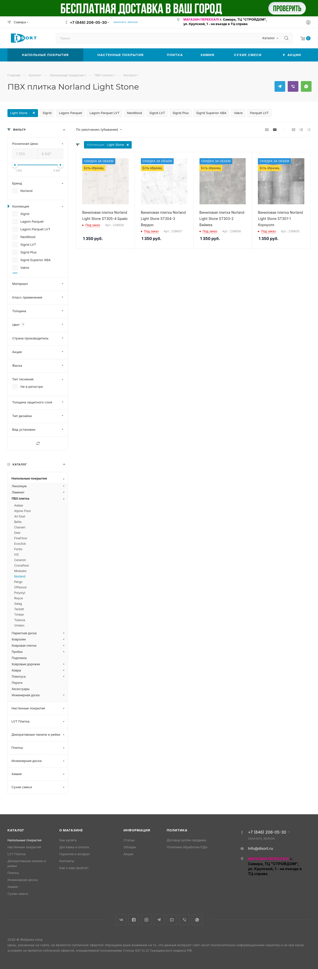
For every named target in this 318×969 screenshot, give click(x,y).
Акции (128, 854)
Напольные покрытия (24, 840)
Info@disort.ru (260, 848)
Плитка (13, 873)
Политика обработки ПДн (187, 847)
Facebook (133, 919)
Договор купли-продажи (186, 840)
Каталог (15, 830)
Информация (136, 830)
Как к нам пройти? (74, 868)
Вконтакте (121, 919)
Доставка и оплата (74, 847)
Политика (177, 830)
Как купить (68, 840)
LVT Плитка (16, 854)
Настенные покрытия (24, 847)
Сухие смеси (17, 894)
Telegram (280, 86)
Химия (12, 887)
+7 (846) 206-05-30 (88, 22)
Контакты (66, 861)
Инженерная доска (22, 880)
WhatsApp (306, 86)
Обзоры (129, 847)
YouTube (171, 919)
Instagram (146, 919)
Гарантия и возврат (74, 854)
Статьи (128, 840)
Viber (293, 86)
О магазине (71, 830)
